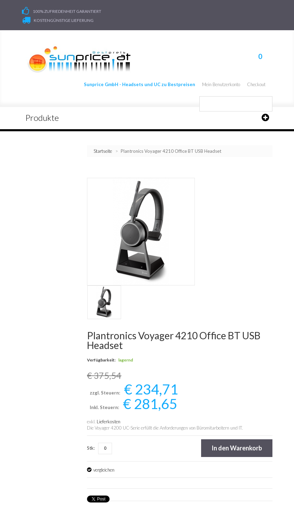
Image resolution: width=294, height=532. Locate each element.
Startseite (103, 151)
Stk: (91, 448)
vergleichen (103, 470)
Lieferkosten (108, 421)
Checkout (256, 84)
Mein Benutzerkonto (221, 84)
